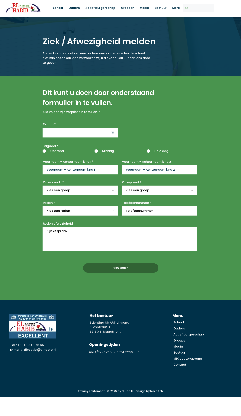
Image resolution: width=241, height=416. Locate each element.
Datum (50, 124)
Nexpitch (156, 391)
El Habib (127, 391)
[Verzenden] (120, 268)
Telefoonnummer (135, 202)
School (178, 322)
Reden (48, 202)
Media (178, 346)
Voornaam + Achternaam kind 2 (146, 161)
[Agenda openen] (112, 132)
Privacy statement (91, 391)
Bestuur (179, 352)
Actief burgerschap (188, 334)
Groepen (180, 340)
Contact (179, 364)
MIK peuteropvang (187, 358)
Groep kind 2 (132, 182)
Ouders (179, 328)
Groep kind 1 (52, 182)
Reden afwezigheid (58, 223)
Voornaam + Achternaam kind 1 (67, 161)
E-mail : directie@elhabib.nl (33, 350)
